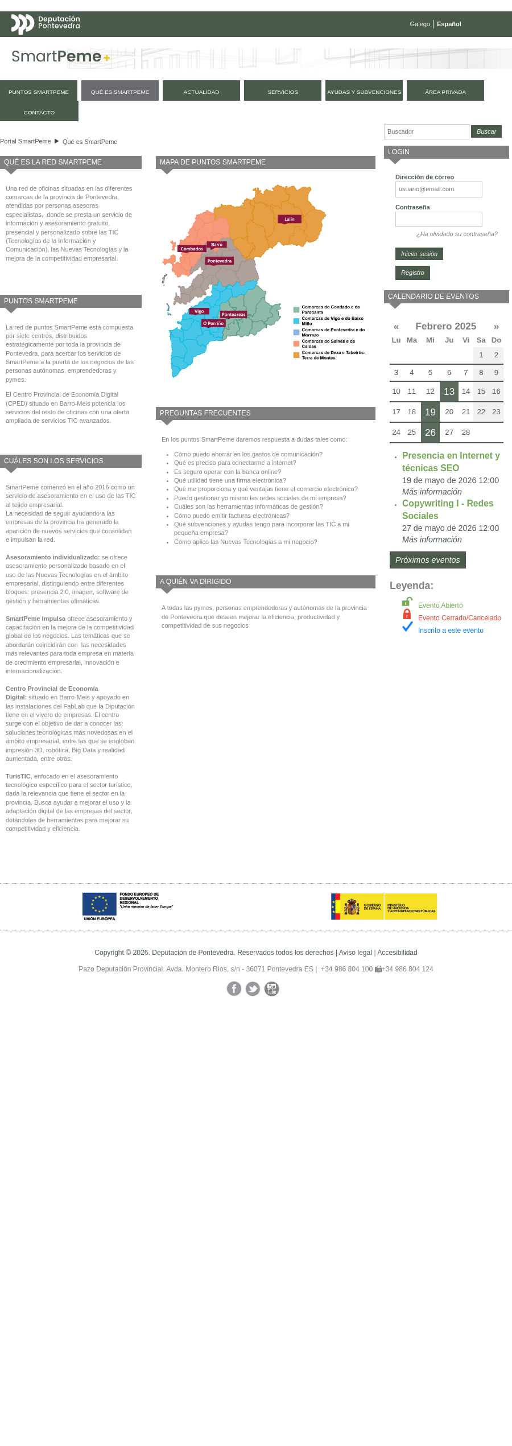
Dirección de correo (424, 177)
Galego (420, 23)
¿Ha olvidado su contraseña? (457, 233)
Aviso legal (355, 953)
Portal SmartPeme (25, 141)
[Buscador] (426, 131)
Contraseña (412, 207)
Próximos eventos (427, 560)
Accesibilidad (397, 953)
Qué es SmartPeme (90, 141)
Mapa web (123, 46)
